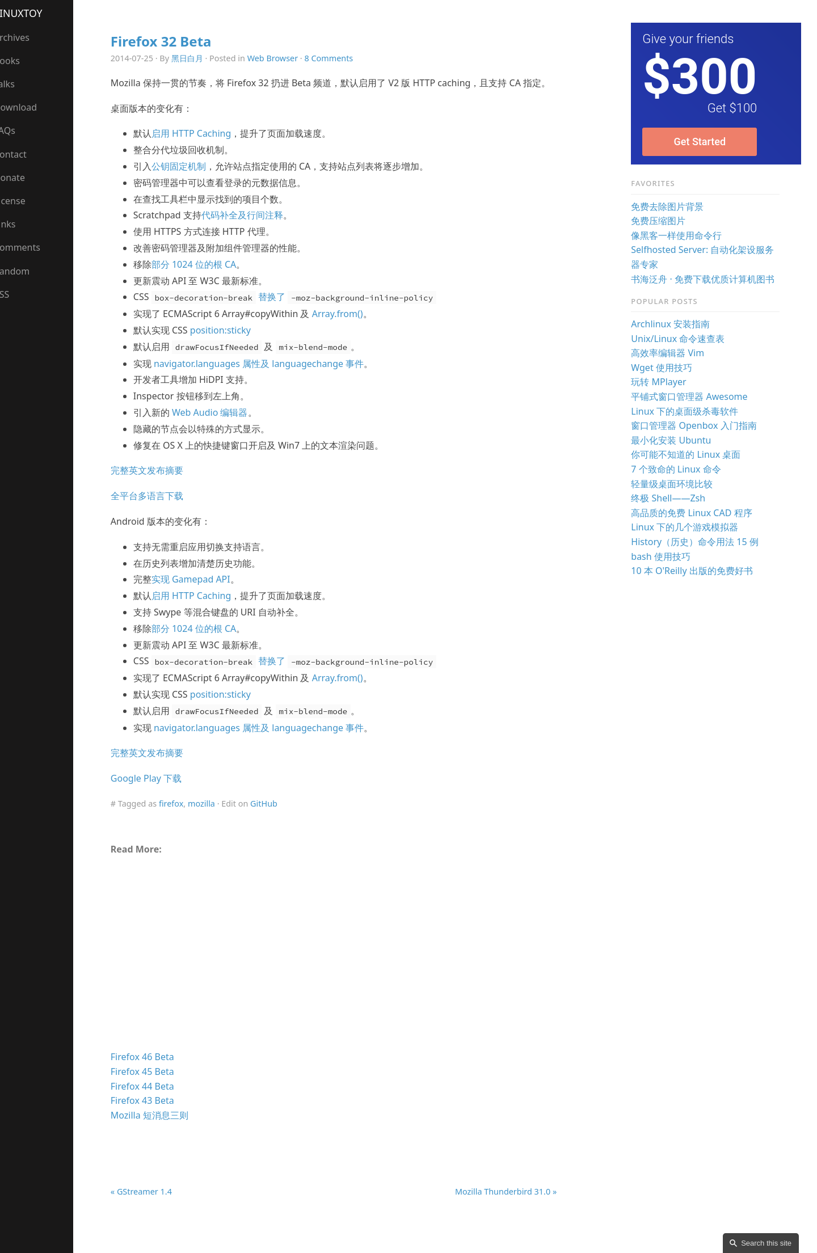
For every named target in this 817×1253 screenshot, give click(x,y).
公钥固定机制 (190, 182)
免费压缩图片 (661, 220)
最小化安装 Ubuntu (674, 440)
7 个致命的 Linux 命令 (679, 469)
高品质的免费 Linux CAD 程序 (694, 513)
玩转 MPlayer (661, 382)
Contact (22, 154)
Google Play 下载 (157, 794)
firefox (182, 820)
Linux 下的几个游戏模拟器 (688, 527)
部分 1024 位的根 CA (205, 281)
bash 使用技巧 (664, 556)
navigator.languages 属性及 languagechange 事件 (270, 379)
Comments (29, 247)
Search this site (766, 1243)
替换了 (304, 313)
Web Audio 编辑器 (221, 429)
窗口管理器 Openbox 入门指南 (697, 425)
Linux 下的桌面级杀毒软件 (688, 411)
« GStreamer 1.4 (152, 1208)
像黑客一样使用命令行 (679, 235)
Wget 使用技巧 (665, 367)
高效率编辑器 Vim (670, 353)
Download (27, 107)
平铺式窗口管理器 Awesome (692, 396)
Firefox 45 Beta (154, 1088)
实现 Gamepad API (202, 595)
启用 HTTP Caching (202, 150)
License (21, 201)
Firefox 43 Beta (154, 1117)
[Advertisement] (341, 974)
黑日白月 (198, 58)
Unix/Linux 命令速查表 (681, 338)
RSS (14, 294)
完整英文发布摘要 (158, 486)
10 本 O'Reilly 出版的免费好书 (695, 570)
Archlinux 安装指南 (673, 324)
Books (19, 60)
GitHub (275, 820)
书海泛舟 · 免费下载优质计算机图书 (706, 279)
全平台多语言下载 (158, 512)
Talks (16, 84)
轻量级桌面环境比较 (675, 484)
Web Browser (283, 58)
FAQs (16, 130)
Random (23, 271)
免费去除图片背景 (670, 206)
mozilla (212, 820)
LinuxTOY (30, 13)
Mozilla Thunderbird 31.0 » (510, 1208)
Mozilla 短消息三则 (161, 1131)
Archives (23, 37)
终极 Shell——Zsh (671, 498)
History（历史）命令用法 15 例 (698, 541)
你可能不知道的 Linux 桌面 (689, 454)
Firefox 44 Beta (154, 1102)
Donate (21, 177)
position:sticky (231, 346)
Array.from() (348, 330)
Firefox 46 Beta (154, 1073)
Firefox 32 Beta (172, 41)
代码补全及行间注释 (253, 231)
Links (17, 224)
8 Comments (339, 58)
